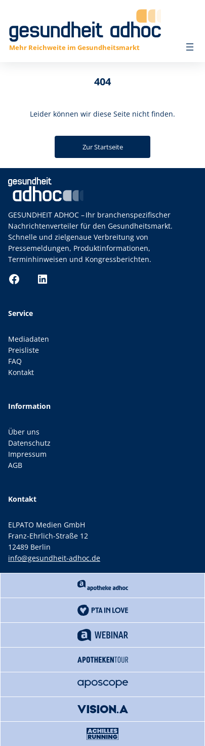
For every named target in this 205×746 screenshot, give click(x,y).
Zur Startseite (103, 146)
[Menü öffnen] (190, 47)
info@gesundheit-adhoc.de (54, 558)
